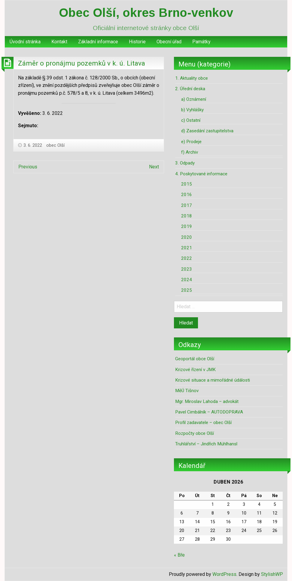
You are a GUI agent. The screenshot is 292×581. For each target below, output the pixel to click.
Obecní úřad (169, 42)
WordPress (224, 574)
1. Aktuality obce (191, 78)
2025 (186, 290)
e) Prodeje (191, 141)
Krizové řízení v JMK (195, 369)
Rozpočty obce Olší (194, 433)
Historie (137, 42)
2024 (186, 279)
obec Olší (55, 145)
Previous (27, 167)
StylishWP (272, 574)
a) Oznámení (193, 99)
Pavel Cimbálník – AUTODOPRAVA (209, 412)
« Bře (179, 555)
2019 (186, 226)
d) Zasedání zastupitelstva (207, 131)
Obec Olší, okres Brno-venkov (146, 12)
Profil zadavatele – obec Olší (203, 422)
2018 (186, 216)
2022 (186, 258)
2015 (186, 184)
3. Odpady (185, 163)
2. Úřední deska (190, 88)
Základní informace (98, 42)
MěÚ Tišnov (187, 390)
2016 (186, 194)
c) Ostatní (190, 120)
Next (154, 167)
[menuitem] (25, 42)
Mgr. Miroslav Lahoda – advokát (207, 401)
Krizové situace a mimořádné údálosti (212, 380)
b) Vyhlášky (192, 109)
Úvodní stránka (25, 42)
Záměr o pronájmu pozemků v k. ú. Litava (81, 63)
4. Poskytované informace (201, 174)
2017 (186, 205)
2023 (186, 269)
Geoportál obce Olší (194, 358)
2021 (186, 248)
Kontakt (59, 42)
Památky (201, 42)
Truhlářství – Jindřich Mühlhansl (206, 444)
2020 (186, 237)
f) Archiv (189, 152)
